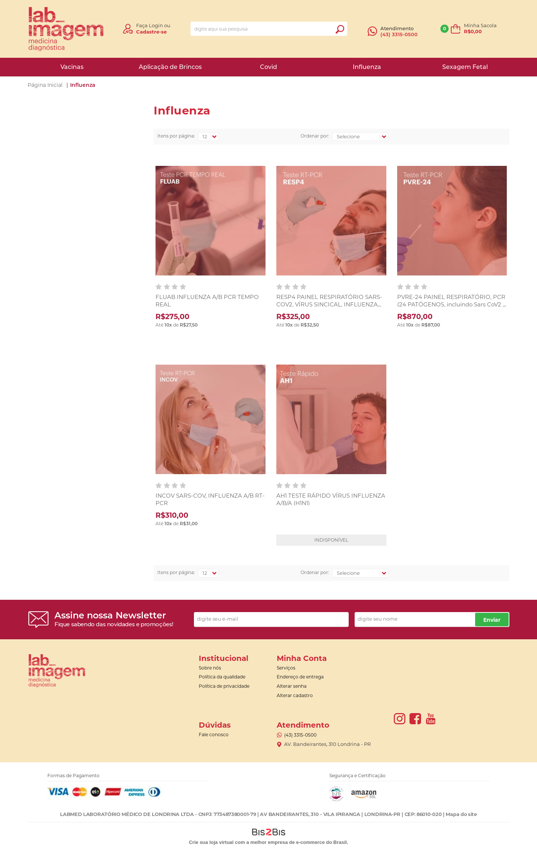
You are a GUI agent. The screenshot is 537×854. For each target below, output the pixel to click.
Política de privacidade (224, 686)
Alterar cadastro (295, 695)
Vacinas (72, 66)
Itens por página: (176, 136)
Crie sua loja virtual (211, 842)
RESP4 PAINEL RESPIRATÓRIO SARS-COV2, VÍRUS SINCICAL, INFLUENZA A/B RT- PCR (329, 304)
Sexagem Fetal (465, 66)
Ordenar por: (315, 136)
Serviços (286, 668)
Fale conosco (214, 734)
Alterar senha (292, 686)
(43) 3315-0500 (399, 34)
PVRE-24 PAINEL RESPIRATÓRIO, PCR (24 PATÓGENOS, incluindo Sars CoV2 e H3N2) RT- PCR (451, 304)
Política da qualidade (222, 677)
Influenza (367, 66)
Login (156, 25)
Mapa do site (461, 814)
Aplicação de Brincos (170, 66)
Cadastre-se (151, 32)
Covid (268, 66)
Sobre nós (210, 668)
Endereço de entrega (300, 677)
